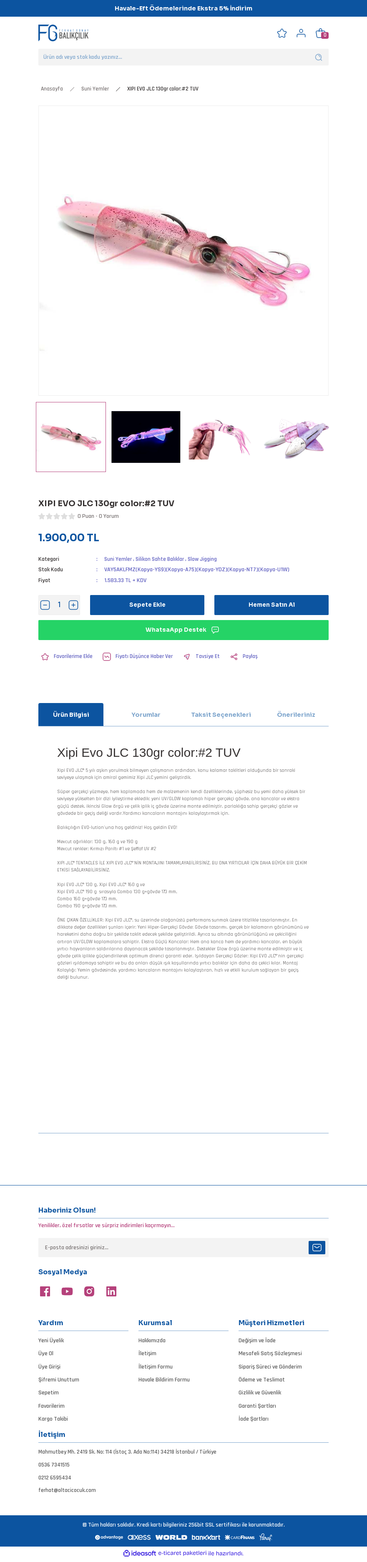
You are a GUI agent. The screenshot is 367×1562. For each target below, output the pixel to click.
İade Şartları (254, 1419)
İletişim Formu (155, 1366)
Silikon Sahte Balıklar (161, 559)
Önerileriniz (296, 714)
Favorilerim (51, 1405)
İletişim (147, 1353)
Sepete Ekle (147, 605)
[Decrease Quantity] (45, 605)
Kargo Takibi (53, 1419)
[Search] (183, 57)
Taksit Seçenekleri (221, 714)
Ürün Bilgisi (71, 714)
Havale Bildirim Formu (164, 1380)
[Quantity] (59, 605)
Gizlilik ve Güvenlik (260, 1392)
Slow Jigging (205, 559)
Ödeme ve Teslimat (262, 1380)
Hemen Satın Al (272, 605)
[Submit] (317, 1247)
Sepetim (48, 1392)
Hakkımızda (152, 1340)
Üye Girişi (49, 1366)
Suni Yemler (118, 559)
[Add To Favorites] (66, 656)
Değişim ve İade (257, 1340)
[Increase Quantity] (73, 605)
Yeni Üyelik (51, 1340)
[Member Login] (301, 33)
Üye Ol (45, 1353)
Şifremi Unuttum (58, 1380)
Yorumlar (146, 714)
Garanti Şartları (257, 1405)
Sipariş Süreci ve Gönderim (270, 1366)
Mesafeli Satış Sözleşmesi (270, 1353)
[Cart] (320, 33)
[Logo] (63, 33)
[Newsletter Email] (183, 1247)
